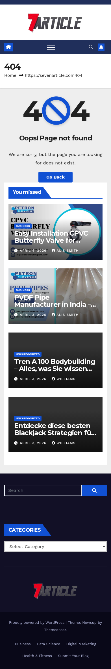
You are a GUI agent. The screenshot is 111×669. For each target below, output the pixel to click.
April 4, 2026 (34, 251)
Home (10, 75)
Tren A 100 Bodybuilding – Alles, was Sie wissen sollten (54, 368)
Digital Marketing (81, 644)
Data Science (48, 644)
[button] (91, 47)
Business (23, 225)
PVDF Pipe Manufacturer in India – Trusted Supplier (52, 304)
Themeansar (55, 630)
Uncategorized (28, 354)
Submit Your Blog (73, 656)
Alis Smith (65, 251)
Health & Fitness (37, 656)
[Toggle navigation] (50, 47)
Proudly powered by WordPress (37, 622)
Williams (63, 379)
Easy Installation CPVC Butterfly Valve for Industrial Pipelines (51, 240)
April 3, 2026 (34, 315)
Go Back (55, 177)
